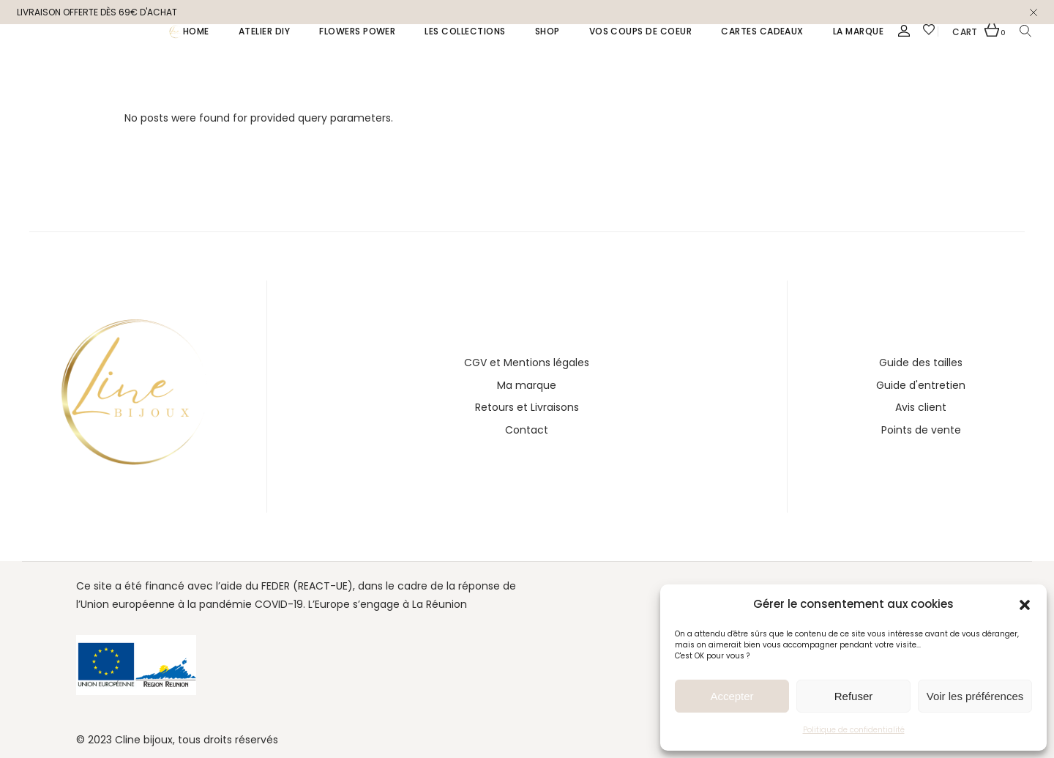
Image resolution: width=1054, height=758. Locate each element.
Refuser (853, 696)
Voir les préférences (975, 696)
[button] (1024, 605)
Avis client (920, 407)
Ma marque (526, 385)
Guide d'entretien (920, 385)
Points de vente (921, 430)
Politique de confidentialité (854, 729)
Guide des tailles (921, 362)
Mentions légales (546, 362)
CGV (475, 362)
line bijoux (148, 739)
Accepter (731, 696)
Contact (526, 430)
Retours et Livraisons (527, 407)
